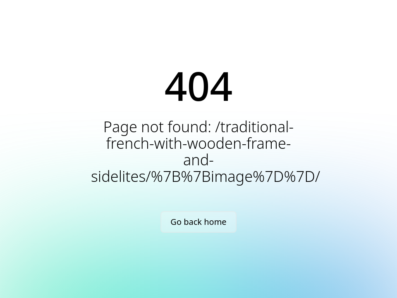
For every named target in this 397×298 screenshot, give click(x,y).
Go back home (198, 221)
